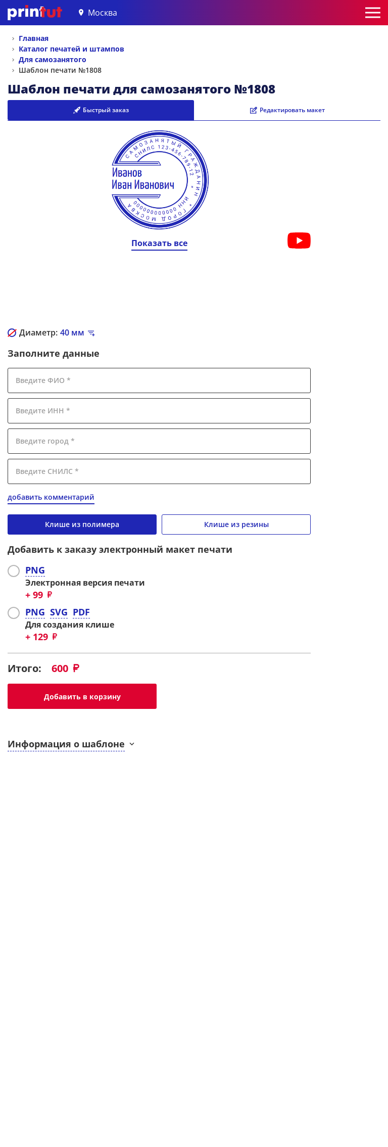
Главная (33, 38)
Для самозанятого (52, 59)
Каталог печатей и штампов (71, 49)
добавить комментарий (51, 497)
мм (72, 332)
